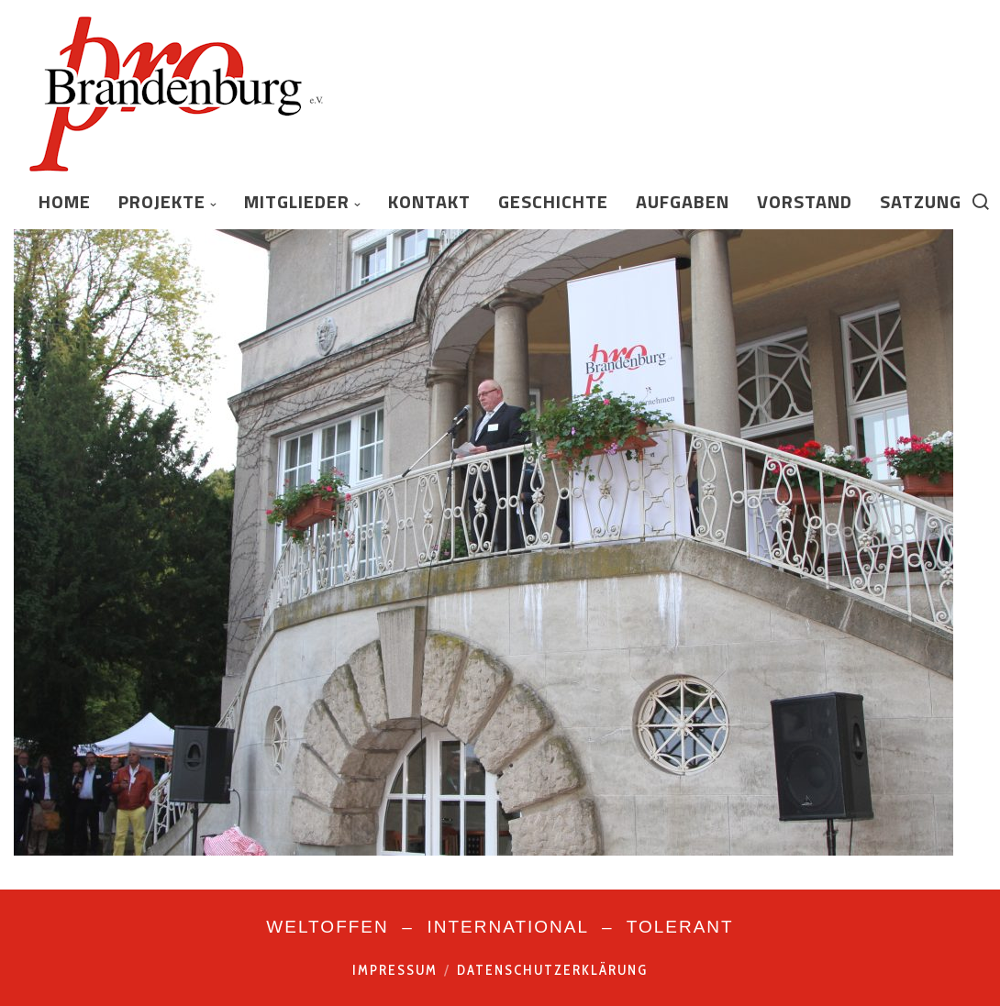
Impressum (395, 970)
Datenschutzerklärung (552, 970)
